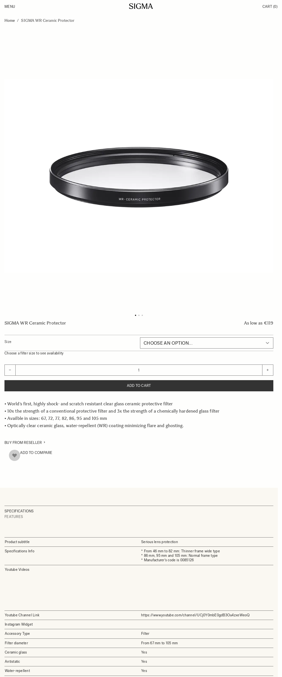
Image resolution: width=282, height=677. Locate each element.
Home (9, 20)
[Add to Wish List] (14, 455)
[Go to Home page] (141, 6)
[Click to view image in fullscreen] (138, 175)
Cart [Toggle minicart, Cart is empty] (270, 6)
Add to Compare (36, 453)
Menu (9, 6)
